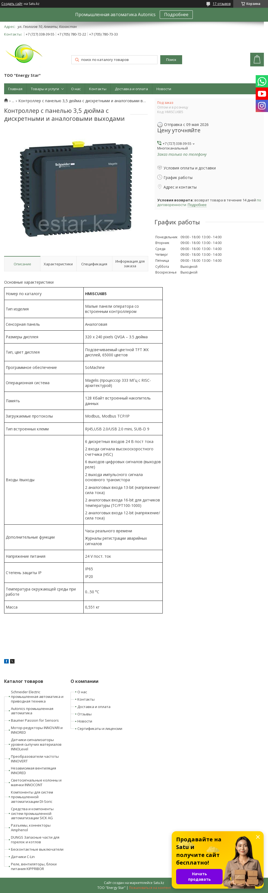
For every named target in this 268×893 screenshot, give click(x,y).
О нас (76, 88)
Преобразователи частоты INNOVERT (35, 758)
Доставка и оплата (131, 88)
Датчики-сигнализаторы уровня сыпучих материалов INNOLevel (36, 744)
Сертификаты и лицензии (99, 728)
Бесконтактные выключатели (37, 849)
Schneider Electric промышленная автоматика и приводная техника (37, 696)
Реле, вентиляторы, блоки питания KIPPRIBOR (34, 866)
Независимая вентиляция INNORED (33, 770)
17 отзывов (222, 3)
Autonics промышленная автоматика (32, 711)
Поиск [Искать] (171, 60)
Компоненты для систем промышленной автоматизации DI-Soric (32, 797)
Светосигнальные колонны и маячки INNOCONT (36, 782)
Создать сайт (11, 4)
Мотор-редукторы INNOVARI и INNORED (37, 730)
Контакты (97, 88)
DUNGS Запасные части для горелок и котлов (35, 839)
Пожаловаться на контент (150, 887)
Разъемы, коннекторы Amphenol (31, 827)
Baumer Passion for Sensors (35, 720)
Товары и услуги (45, 88)
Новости (163, 88)
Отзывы (84, 714)
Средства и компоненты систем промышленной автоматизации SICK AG (32, 813)
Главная (15, 88)
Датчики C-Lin (23, 856)
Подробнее (176, 14)
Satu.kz (158, 882)
